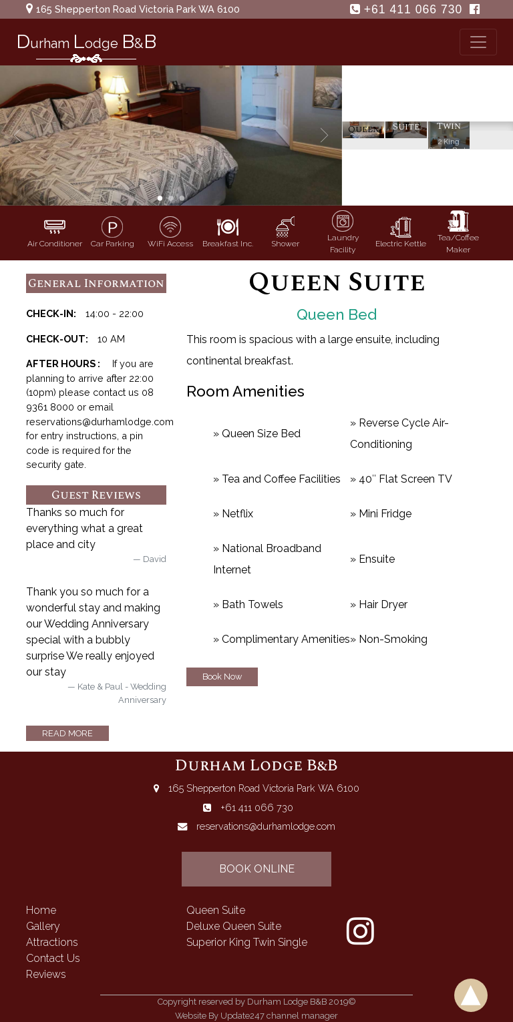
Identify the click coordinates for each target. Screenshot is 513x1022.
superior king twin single (246, 942)
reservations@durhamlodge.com (265, 826)
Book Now (222, 677)
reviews (46, 974)
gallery (43, 926)
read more (67, 733)
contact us (53, 958)
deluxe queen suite (233, 926)
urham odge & (86, 44)
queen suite (215, 910)
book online (257, 868)
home (41, 910)
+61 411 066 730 (415, 9)
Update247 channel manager (279, 1016)
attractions (52, 942)
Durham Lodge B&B (256, 766)
